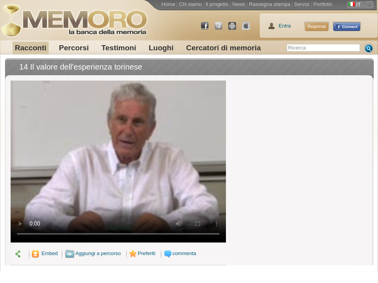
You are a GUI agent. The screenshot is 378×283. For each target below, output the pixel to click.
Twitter (222, 29)
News (238, 4)
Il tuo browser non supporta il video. (118, 162)
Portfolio (323, 4)
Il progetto (217, 4)
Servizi (302, 4)
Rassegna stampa (269, 4)
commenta (179, 253)
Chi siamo (190, 4)
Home (168, 4)
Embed (44, 253)
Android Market (235, 29)
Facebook (208, 29)
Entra (285, 26)
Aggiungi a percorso (93, 253)
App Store (249, 29)
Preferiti (141, 253)
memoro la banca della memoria (73, 17)
